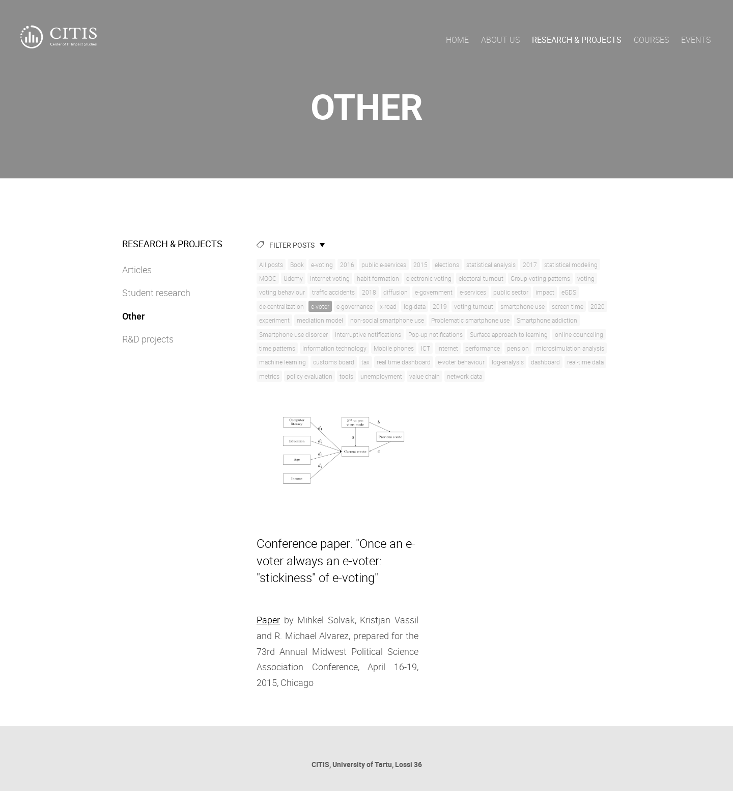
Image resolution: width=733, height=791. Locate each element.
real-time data (585, 362)
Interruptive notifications (368, 334)
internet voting (330, 278)
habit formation (378, 278)
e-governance (354, 306)
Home (457, 39)
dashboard (545, 362)
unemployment (381, 376)
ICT (425, 348)
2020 (597, 306)
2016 (347, 264)
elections (447, 264)
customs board (333, 362)
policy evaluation (309, 376)
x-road (388, 306)
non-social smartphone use (387, 320)
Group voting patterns (540, 278)
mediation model (320, 320)
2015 (420, 264)
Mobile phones (394, 348)
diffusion (395, 292)
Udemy (293, 278)
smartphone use (522, 306)
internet (447, 348)
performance (482, 348)
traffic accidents (333, 292)
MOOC (267, 278)
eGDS (568, 292)
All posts (271, 264)
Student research (156, 292)
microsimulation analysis (570, 348)
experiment (274, 320)
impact (544, 292)
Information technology (334, 348)
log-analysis (508, 362)
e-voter (320, 306)
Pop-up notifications (435, 334)
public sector (510, 292)
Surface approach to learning (509, 334)
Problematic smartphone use (470, 320)
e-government (434, 292)
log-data (415, 306)
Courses (651, 39)
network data (464, 376)
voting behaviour (282, 292)
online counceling (579, 334)
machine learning (282, 362)
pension (518, 348)
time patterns (277, 348)
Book (297, 264)
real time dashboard (404, 362)
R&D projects (148, 339)
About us (500, 39)
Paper (268, 620)
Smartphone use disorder (293, 334)
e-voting (322, 264)
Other (133, 316)
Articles (137, 269)
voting (586, 278)
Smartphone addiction (547, 320)
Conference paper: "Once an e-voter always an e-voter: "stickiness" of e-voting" (336, 560)
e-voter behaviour (461, 362)
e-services (473, 292)
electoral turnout (481, 278)
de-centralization (281, 306)
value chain (424, 376)
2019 (440, 306)
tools (346, 376)
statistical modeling (571, 264)
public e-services (383, 264)
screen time (567, 306)
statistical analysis (491, 264)
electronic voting (429, 278)
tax (365, 362)
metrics (269, 376)
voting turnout (473, 306)
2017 (530, 264)
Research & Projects (577, 39)
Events (696, 39)
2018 (369, 292)
